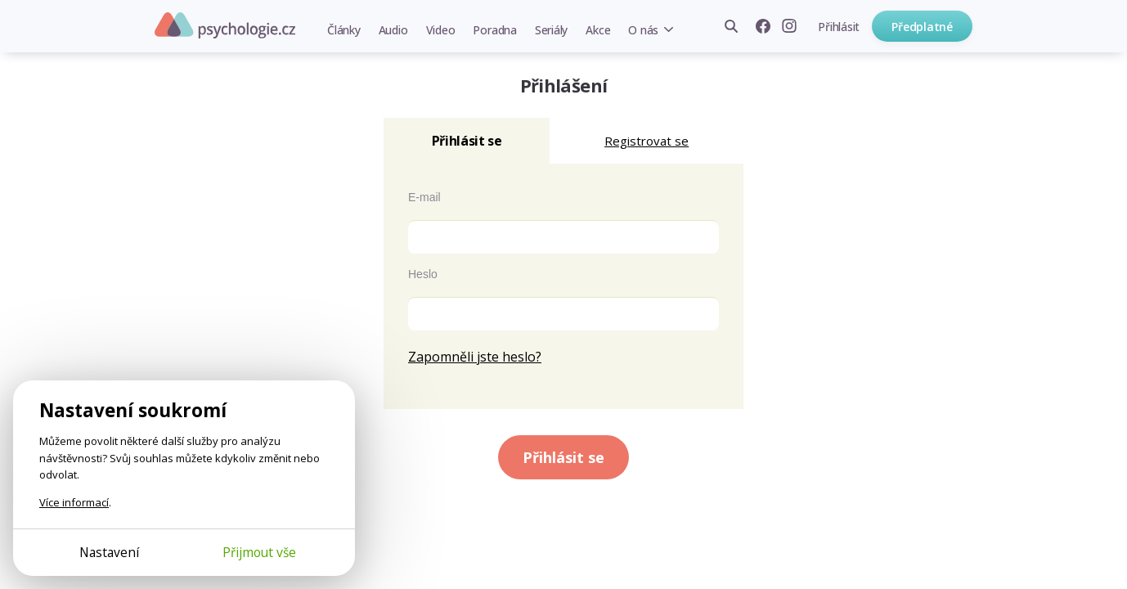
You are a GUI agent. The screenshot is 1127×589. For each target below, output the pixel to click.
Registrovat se (646, 141)
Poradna (494, 30)
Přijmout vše (259, 552)
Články (344, 30)
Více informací (74, 502)
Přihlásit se (563, 457)
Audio (393, 30)
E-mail (424, 197)
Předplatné (922, 26)
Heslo (423, 274)
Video (441, 30)
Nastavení (109, 552)
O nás (643, 30)
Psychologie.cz (225, 25)
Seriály (551, 30)
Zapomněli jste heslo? (474, 357)
